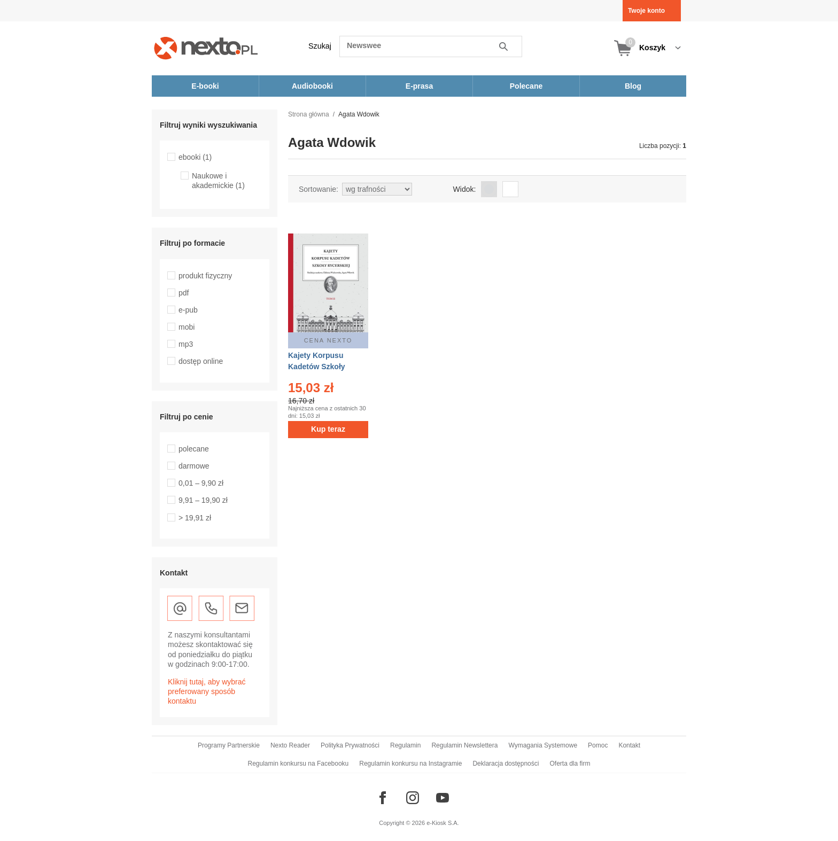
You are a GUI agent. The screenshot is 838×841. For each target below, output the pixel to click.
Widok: (464, 189)
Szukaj (319, 46)
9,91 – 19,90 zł (203, 500)
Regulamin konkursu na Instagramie (410, 763)
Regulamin (405, 745)
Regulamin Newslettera (464, 745)
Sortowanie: (318, 189)
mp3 (186, 344)
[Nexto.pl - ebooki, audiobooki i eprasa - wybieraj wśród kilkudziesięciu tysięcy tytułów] (206, 48)
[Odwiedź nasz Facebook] (382, 797)
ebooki (195, 157)
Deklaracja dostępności (505, 763)
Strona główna (308, 114)
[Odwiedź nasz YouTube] (442, 797)
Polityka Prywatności (350, 745)
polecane (194, 449)
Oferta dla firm (569, 763)
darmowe (194, 466)
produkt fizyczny (205, 275)
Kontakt (629, 745)
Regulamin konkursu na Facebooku (298, 763)
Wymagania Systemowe (542, 745)
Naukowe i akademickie (218, 181)
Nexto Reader (290, 745)
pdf (184, 293)
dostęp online (201, 361)
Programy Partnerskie (229, 745)
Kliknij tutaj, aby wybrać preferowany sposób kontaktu (207, 691)
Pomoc (598, 745)
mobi (187, 327)
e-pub (188, 310)
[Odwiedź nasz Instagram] (412, 797)
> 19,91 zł (195, 517)
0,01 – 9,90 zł (201, 483)
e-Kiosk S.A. (442, 823)
